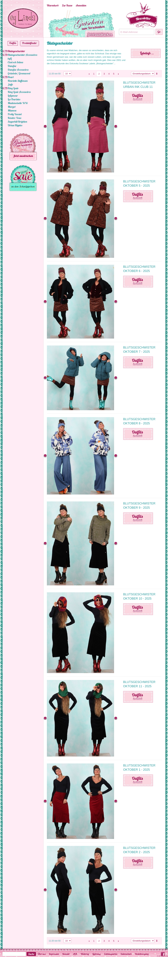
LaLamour (13, 95)
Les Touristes (14, 99)
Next (120, 23)
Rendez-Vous (14, 118)
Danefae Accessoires (18, 69)
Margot (11, 106)
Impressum (54, 953)
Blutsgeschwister (16, 51)
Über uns (42, 953)
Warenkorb (53, 5)
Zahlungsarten (110, 953)
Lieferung (96, 953)
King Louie (13, 88)
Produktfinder (29, 43)
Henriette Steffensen (18, 80)
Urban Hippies (15, 125)
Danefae (12, 66)
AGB (75, 953)
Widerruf (85, 953)
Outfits (12, 43)
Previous (41, 23)
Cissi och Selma (15, 62)
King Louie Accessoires (19, 92)
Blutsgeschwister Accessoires (22, 54)
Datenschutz (126, 953)
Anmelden (81, 5)
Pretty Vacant (15, 114)
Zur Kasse (67, 5)
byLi (10, 58)
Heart (11, 77)
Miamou (12, 110)
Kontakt (66, 953)
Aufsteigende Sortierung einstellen (157, 73)
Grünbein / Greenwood (19, 73)
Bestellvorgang (142, 953)
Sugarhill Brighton (17, 121)
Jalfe (10, 84)
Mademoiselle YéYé (18, 103)
